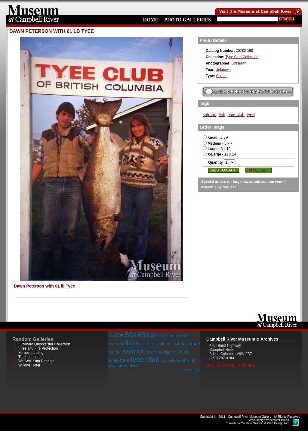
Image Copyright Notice (230, 365)
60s (143, 335)
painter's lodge (171, 343)
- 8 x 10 (216, 149)
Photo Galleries (187, 19)
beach (172, 335)
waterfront (184, 360)
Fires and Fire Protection (38, 348)
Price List (258, 170)
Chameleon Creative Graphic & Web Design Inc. (257, 421)
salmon (209, 114)
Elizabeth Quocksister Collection (44, 344)
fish (222, 114)
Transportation (30, 357)
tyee (250, 114)
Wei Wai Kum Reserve (36, 361)
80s (162, 336)
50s (131, 335)
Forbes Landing (30, 353)
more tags (192, 370)
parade (193, 343)
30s (110, 336)
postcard (115, 352)
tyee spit (167, 361)
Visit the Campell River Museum (258, 7)
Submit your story (248, 92)
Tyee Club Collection (241, 57)
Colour (221, 76)
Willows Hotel (29, 365)
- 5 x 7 (217, 143)
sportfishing (167, 352)
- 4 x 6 (215, 138)
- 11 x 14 (219, 154)
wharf (112, 366)
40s (119, 335)
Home (150, 19)
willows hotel (128, 366)
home (33, 7)
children (185, 336)
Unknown (239, 63)
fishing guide (146, 344)
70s (154, 335)
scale (152, 352)
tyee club (236, 114)
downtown (116, 344)
